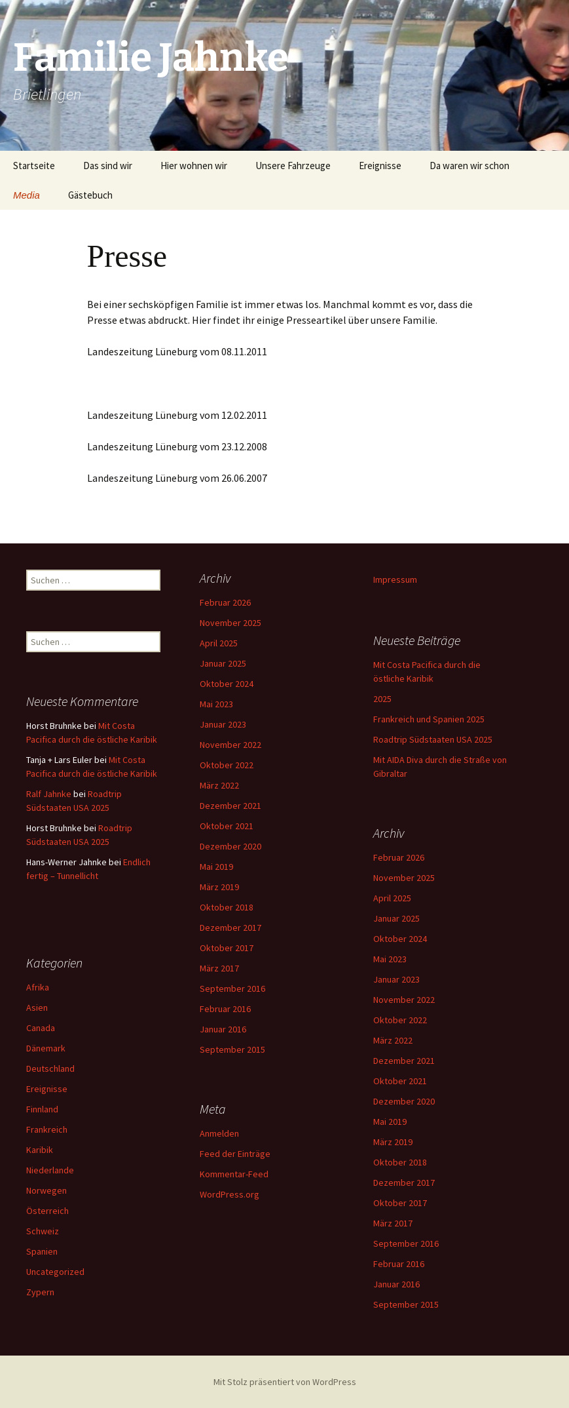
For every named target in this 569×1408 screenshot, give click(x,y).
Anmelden (219, 1133)
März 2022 (219, 785)
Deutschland (50, 1068)
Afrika (37, 986)
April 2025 (219, 642)
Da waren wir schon (469, 165)
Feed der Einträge (235, 1153)
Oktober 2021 (226, 825)
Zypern (40, 1291)
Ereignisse (380, 165)
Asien (37, 1007)
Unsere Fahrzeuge (293, 165)
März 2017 (219, 967)
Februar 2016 (225, 1008)
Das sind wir (107, 165)
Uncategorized (55, 1271)
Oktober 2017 (226, 947)
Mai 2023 (216, 703)
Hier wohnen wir (193, 165)
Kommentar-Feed (234, 1173)
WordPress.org (229, 1194)
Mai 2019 (216, 866)
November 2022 (230, 744)
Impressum (395, 579)
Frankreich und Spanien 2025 (429, 718)
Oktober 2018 (226, 906)
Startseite (34, 165)
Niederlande (50, 1169)
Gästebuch (90, 195)
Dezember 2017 (230, 927)
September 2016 (232, 988)
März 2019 (219, 886)
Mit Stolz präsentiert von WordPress (284, 1381)
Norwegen (46, 1190)
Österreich (47, 1210)
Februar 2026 (225, 602)
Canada (40, 1027)
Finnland (42, 1108)
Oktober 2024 (226, 683)
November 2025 (230, 622)
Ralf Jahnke (48, 793)
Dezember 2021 (230, 805)
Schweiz (42, 1230)
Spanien (42, 1251)
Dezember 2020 (230, 845)
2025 (382, 698)
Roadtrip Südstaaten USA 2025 (432, 739)
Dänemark (45, 1047)
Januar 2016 (223, 1028)
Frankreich (46, 1129)
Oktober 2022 (226, 764)
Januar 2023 (223, 724)
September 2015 (232, 1049)
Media (26, 195)
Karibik (39, 1149)
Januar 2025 (223, 663)
